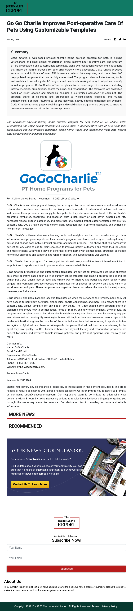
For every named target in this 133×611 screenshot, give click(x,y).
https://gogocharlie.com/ (31, 367)
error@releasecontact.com (40, 394)
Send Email (20, 351)
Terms (95, 606)
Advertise (72, 536)
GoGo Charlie (14, 205)
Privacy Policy (109, 606)
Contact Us (59, 536)
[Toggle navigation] (123, 8)
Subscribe (66, 568)
